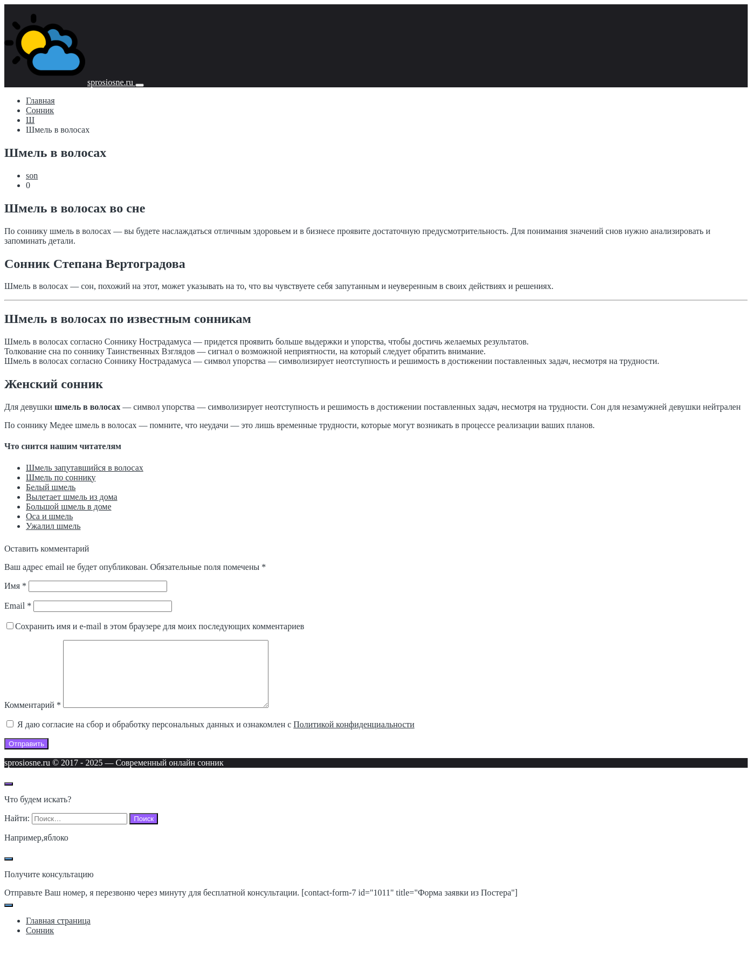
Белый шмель (50, 487)
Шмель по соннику (61, 477)
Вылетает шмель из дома (72, 496)
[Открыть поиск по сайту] (8, 796)
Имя (15, 585)
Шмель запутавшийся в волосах (84, 467)
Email (17, 605)
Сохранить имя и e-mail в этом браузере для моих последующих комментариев (159, 626)
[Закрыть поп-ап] (8, 871)
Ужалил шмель (53, 526)
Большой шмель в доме (69, 506)
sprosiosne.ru (111, 82)
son (32, 175)
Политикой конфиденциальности (354, 737)
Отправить (26, 757)
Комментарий (32, 717)
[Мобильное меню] (139, 85)
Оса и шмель (49, 516)
